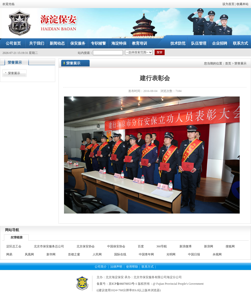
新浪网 (208, 246)
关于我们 (36, 43)
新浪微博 (185, 246)
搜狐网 (230, 246)
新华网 (50, 254)
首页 (228, 63)
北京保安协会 (86, 246)
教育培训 (139, 43)
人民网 (97, 254)
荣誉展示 (240, 63)
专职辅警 (98, 43)
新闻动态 (57, 43)
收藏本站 (242, 4)
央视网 (217, 254)
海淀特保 (119, 43)
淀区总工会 (13, 246)
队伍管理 (198, 43)
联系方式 (240, 43)
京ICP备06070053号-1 (123, 283)
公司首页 (13, 43)
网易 (9, 254)
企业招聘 (219, 43)
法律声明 (116, 266)
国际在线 (120, 254)
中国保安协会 (116, 246)
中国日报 (194, 254)
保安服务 (77, 43)
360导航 (161, 246)
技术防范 (177, 43)
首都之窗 (74, 254)
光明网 (170, 254)
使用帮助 (132, 266)
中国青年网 (146, 254)
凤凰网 (29, 254)
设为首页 (228, 4)
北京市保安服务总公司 (49, 246)
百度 (141, 246)
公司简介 (101, 266)
